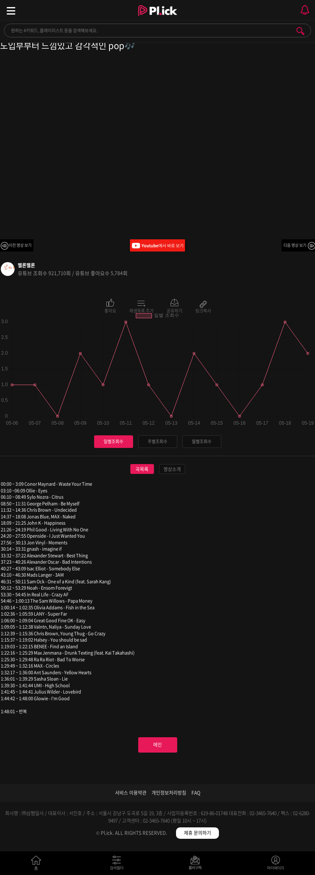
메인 (157, 744)
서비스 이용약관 (130, 792)
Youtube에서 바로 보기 (157, 245)
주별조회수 (157, 441)
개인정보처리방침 (169, 792)
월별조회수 (201, 441)
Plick (157, 17)
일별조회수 (113, 441)
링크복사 (203, 310)
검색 (300, 31)
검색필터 (118, 864)
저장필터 (197, 864)
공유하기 (174, 310)
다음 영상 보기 (295, 245)
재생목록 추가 (141, 310)
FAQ (195, 792)
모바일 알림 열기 (304, 10)
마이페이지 (275, 864)
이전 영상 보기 (20, 245)
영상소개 (172, 469)
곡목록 (141, 469)
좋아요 (110, 310)
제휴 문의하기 (197, 832)
